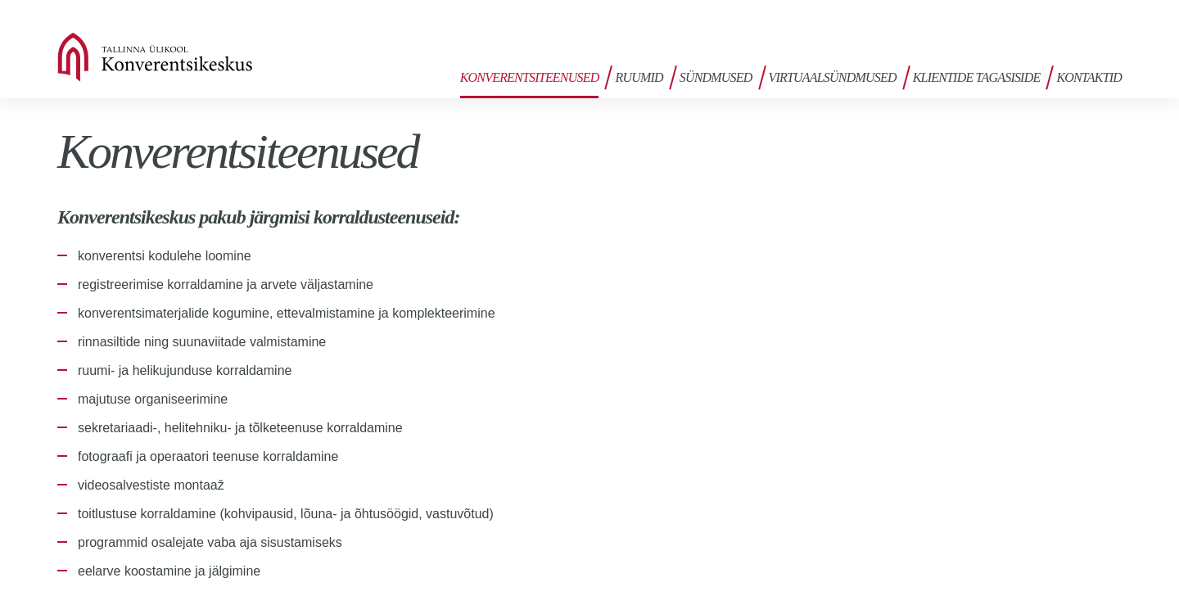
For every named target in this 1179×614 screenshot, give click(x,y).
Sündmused (716, 77)
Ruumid (638, 77)
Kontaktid (1089, 77)
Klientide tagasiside (977, 77)
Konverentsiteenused (529, 77)
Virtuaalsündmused (833, 77)
